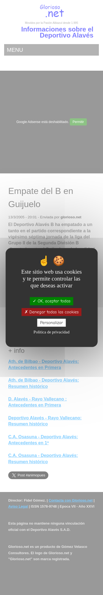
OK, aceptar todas (52, 301)
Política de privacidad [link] (51, 332)
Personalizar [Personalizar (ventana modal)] (51, 322)
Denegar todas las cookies (51, 311)
